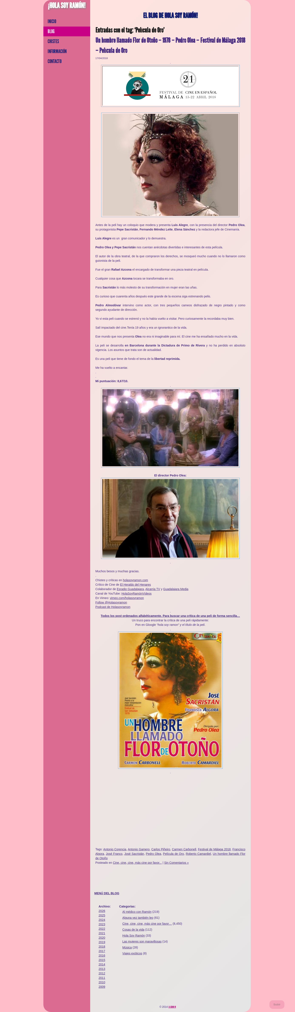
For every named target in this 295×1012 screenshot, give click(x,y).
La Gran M (172, 1006)
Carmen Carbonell (184, 849)
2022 (102, 928)
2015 (102, 960)
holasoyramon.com (135, 580)
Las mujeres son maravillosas (141, 941)
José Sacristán (134, 853)
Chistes (53, 41)
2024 (102, 920)
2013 (102, 969)
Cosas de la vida (133, 929)
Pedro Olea (153, 853)
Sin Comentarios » (176, 862)
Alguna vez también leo (137, 917)
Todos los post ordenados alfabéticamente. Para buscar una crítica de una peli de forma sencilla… (170, 616)
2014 (102, 964)
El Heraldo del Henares (135, 584)
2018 (102, 946)
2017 (102, 951)
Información (57, 51)
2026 (102, 911)
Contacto (54, 61)
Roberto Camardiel (198, 853)
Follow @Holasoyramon (111, 602)
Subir (276, 1004)
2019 (102, 942)
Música (127, 947)
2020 (102, 937)
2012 (102, 973)
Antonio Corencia (114, 849)
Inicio (52, 21)
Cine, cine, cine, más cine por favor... (137, 862)
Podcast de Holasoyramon (112, 607)
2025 (102, 915)
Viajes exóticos (132, 953)
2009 (102, 986)
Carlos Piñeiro (160, 849)
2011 (102, 977)
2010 (102, 982)
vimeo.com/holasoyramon (127, 598)
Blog (51, 31)
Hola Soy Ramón (133, 935)
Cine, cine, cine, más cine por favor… (147, 923)
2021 (102, 933)
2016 (102, 955)
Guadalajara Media (175, 589)
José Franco (114, 853)
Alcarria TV (152, 589)
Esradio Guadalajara (130, 589)
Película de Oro (173, 853)
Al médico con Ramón (136, 911)
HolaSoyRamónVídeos (136, 593)
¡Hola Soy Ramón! (67, 5)
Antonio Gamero (139, 849)
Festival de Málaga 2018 (214, 849)
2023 (102, 924)
